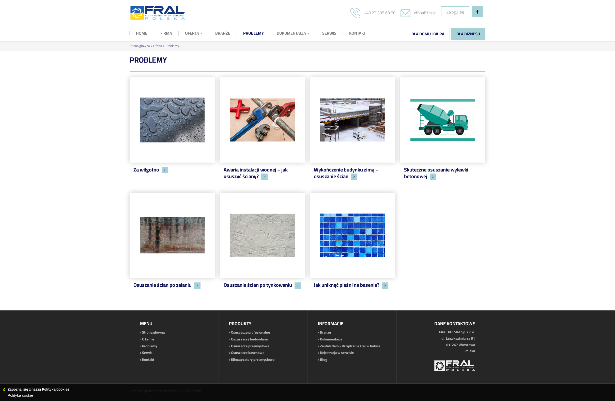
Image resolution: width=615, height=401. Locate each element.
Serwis (147, 352)
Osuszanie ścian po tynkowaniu (258, 285)
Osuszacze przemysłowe (250, 346)
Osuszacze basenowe (247, 352)
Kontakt (148, 359)
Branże (325, 332)
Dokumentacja (331, 339)
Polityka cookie (20, 395)
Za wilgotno (146, 169)
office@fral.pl (425, 13)
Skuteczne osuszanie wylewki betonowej (436, 173)
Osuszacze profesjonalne (250, 332)
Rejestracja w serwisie (337, 352)
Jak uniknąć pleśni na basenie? (346, 285)
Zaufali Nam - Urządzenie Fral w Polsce (350, 346)
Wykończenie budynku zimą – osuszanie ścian (346, 173)
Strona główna (140, 46)
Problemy (172, 46)
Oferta (157, 46)
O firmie (148, 339)
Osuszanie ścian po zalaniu (162, 285)
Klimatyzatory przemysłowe (252, 359)
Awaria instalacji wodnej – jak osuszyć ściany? (256, 173)
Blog (323, 359)
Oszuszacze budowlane (249, 339)
